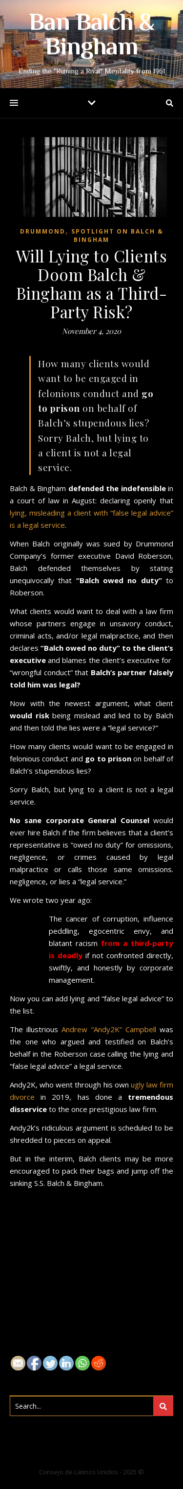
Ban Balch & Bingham (91, 36)
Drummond (42, 231)
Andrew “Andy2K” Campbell (110, 1029)
